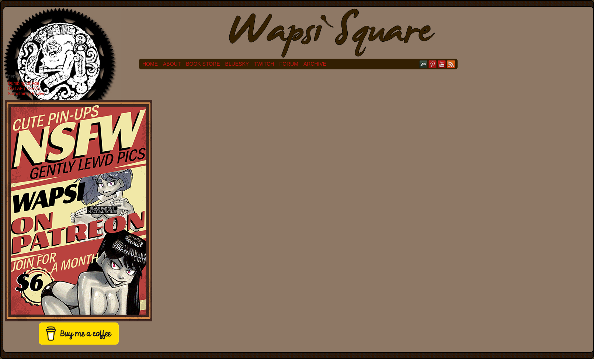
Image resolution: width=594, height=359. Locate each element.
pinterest (432, 64)
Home (150, 64)
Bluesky (237, 64)
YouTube (442, 64)
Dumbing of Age (23, 83)
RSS (451, 64)
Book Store (203, 64)
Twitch (264, 64)
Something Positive (27, 93)
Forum (288, 64)
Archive (314, 64)
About (172, 64)
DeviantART (423, 64)
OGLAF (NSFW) (24, 88)
